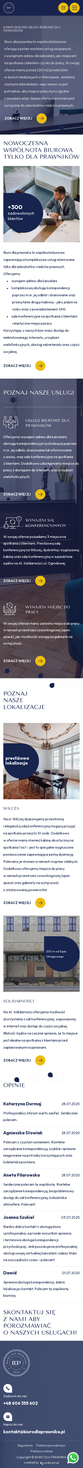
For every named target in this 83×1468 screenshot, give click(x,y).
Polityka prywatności (50, 1445)
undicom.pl (49, 1463)
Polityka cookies (42, 1451)
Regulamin (25, 1445)
